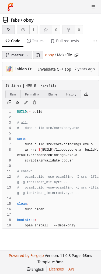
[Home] (10, 7)
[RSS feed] (8, 29)
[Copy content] (9, 102)
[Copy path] (76, 55)
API (71, 269)
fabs (15, 20)
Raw (13, 94)
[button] (38, 55)
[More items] (95, 41)
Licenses (56, 269)
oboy (28, 20)
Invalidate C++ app (54, 69)
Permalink (32, 94)
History (71, 94)
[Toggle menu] (93, 7)
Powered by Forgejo (26, 255)
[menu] (35, 269)
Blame (52, 94)
